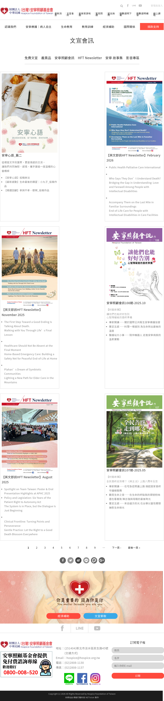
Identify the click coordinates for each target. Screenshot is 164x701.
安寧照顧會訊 (64, 57)
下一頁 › (116, 547)
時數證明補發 (142, 14)
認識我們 (10, 27)
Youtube (99, 628)
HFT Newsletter (90, 57)
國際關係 (129, 27)
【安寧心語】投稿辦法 (17, 177)
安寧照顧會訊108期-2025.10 (126, 303)
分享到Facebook (63, 560)
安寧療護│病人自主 (38, 27)
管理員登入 (157, 5)
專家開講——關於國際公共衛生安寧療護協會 (134, 322)
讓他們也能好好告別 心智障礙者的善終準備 (119, 315)
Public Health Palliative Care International (135, 167)
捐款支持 (153, 27)
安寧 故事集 (114, 57)
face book (64, 628)
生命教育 (66, 27)
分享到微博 (78, 560)
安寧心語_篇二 (12, 155)
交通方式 (71, 653)
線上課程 (156, 14)
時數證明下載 (126, 14)
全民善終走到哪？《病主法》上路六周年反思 (132, 481)
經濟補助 (108, 27)
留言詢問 (111, 14)
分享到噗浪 (94, 560)
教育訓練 (87, 27)
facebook (128, 6)
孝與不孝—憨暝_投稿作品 (34, 190)
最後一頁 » (134, 547)
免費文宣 (31, 57)
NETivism (90, 697)
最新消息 (58, 14)
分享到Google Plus (102, 560)
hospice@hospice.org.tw (83, 658)
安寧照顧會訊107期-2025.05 (126, 470)
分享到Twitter (70, 560)
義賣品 (46, 57)
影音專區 (132, 57)
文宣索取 (106, 615)
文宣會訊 (70, 14)
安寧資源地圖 (85, 14)
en (146, 6)
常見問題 (99, 14)
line (134, 6)
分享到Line (86, 560)
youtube (140, 6)
